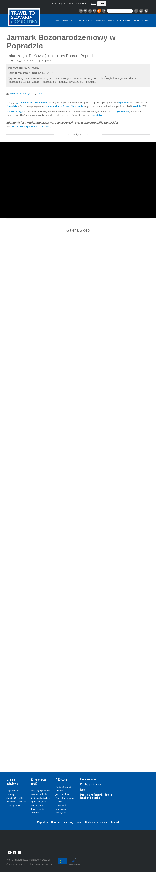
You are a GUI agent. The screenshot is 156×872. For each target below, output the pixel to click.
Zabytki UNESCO (14, 797)
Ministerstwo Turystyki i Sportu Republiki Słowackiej (96, 796)
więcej (78, 134)
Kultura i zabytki (39, 794)
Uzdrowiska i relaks (40, 797)
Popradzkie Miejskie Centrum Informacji (32, 126)
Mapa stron (42, 822)
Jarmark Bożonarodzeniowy (32, 102)
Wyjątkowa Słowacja (16, 801)
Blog (147, 20)
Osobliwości (61, 805)
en (85, 10)
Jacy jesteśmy (62, 794)
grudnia (137, 106)
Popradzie (11, 106)
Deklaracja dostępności (96, 822)
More (93, 3)
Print (40, 93)
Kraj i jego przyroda (40, 790)
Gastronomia (37, 808)
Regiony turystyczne (16, 805)
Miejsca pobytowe (63, 20)
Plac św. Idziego (14, 111)
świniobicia (98, 115)
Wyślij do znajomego (20, 93)
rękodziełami (122, 111)
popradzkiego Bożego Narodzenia (65, 106)
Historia (59, 790)
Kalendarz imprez (114, 20)
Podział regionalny (65, 797)
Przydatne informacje (133, 20)
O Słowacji (99, 20)
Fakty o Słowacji (63, 786)
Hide (101, 3)
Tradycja (35, 812)
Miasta (59, 801)
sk (81, 10)
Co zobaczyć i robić (83, 20)
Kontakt (115, 822)
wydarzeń (123, 102)
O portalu (56, 822)
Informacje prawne (73, 822)
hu (94, 10)
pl (99, 10)
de (90, 10)
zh (104, 10)
